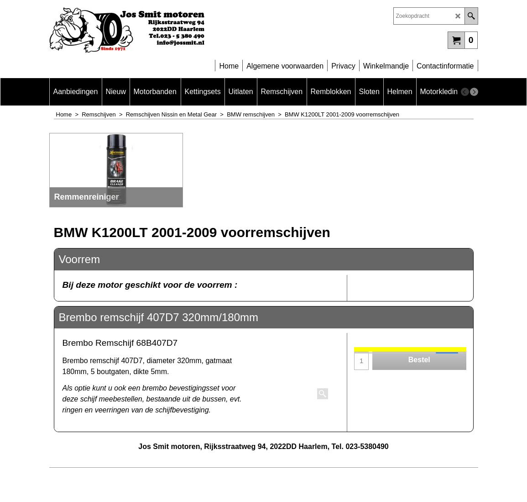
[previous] (465, 92)
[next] (474, 92)
